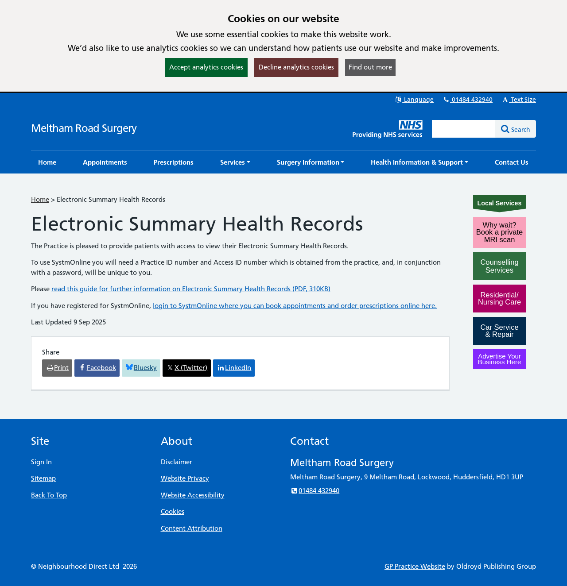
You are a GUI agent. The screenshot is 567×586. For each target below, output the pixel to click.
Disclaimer (176, 462)
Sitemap (43, 478)
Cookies (172, 511)
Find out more (370, 67)
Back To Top (49, 495)
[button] (235, 162)
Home (40, 199)
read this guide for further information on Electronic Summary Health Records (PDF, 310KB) (190, 289)
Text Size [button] (518, 100)
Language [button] (414, 100)
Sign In (41, 462)
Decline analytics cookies (296, 67)
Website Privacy (185, 478)
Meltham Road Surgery (83, 128)
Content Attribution (191, 528)
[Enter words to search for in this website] (464, 129)
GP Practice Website (414, 566)
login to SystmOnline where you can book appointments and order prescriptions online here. (295, 305)
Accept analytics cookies (206, 67)
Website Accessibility (193, 495)
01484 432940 (467, 100)
